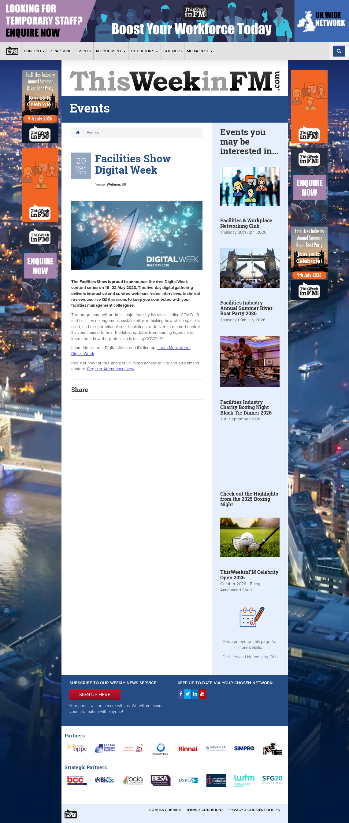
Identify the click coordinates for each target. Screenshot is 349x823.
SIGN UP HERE (94, 695)
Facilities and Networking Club (250, 657)
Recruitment (111, 51)
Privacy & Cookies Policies (254, 810)
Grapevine (61, 51)
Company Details (165, 810)
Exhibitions (144, 51)
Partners (172, 51)
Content (35, 51)
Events (83, 51)
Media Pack (200, 51)
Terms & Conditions (205, 810)
